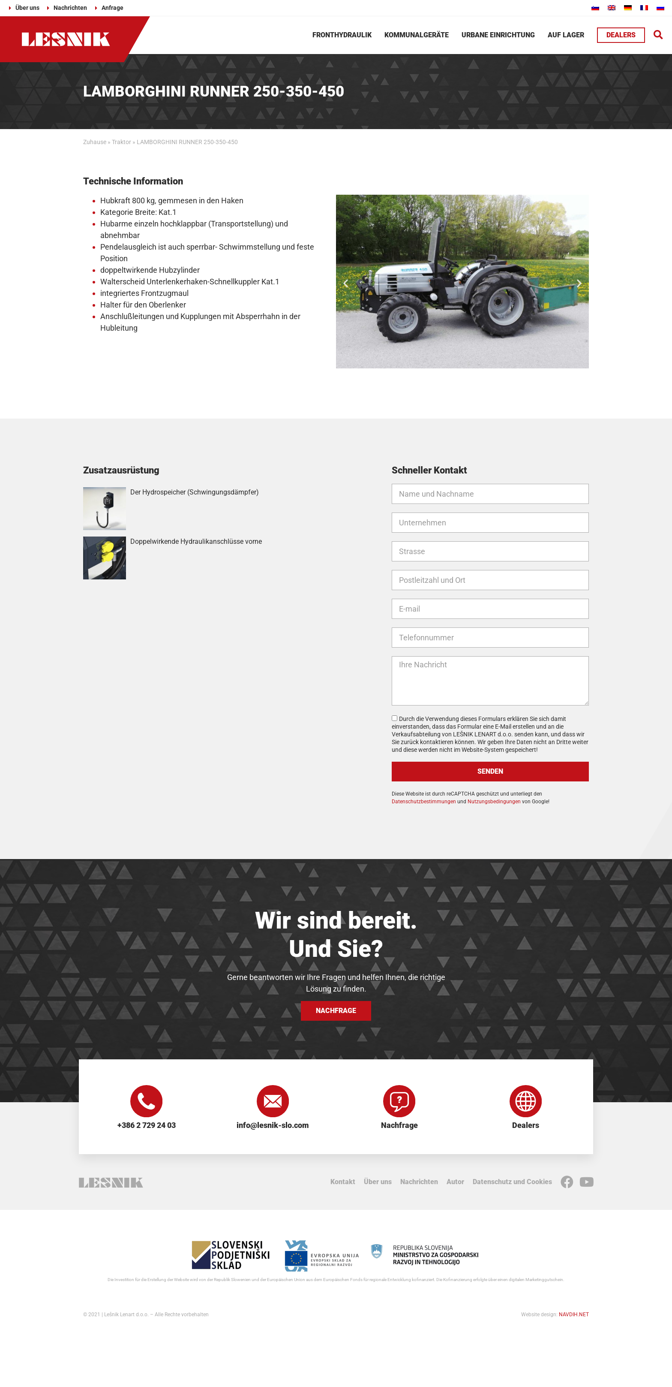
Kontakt (342, 1184)
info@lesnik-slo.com (273, 1127)
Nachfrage (399, 1127)
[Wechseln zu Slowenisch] (595, 7)
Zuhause (94, 142)
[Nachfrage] (399, 1102)
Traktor (121, 142)
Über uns (378, 1184)
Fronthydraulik (342, 35)
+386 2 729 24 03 (146, 1127)
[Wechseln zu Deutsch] (628, 7)
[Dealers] (526, 1102)
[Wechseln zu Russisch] (660, 7)
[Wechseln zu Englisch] (611, 7)
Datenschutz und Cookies (512, 1184)
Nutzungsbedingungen (494, 802)
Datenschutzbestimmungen (424, 802)
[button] (658, 35)
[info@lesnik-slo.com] (273, 1102)
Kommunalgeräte (416, 35)
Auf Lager (566, 35)
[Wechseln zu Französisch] (644, 7)
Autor (455, 1184)
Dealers (525, 1127)
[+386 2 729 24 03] (146, 1102)
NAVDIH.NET (574, 1317)
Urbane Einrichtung (498, 35)
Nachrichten (419, 1184)
